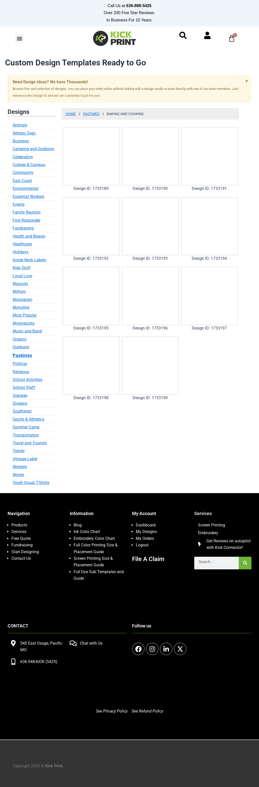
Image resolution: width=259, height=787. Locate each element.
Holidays (20, 251)
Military (19, 291)
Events (19, 204)
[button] (19, 38)
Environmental (25, 188)
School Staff (24, 387)
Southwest (22, 411)
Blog (78, 525)
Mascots (20, 283)
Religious (21, 371)
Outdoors (21, 347)
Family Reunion (26, 212)
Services (18, 531)
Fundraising (23, 228)
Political (20, 363)
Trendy (19, 450)
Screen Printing (211, 525)
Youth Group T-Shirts (31, 482)
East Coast (22, 180)
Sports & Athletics (28, 419)
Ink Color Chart (87, 531)
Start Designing (25, 551)
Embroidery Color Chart (95, 538)
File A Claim (148, 559)
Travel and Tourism (30, 443)
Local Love (22, 275)
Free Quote (21, 538)
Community (23, 172)
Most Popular (25, 315)
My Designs (146, 531)
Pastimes (22, 355)
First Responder (26, 220)
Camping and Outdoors (33, 148)
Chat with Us (91, 643)
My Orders (145, 538)
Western (20, 466)
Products (19, 525)
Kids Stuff (22, 267)
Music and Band (27, 331)
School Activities (27, 379)
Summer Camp (26, 427)
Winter (18, 474)
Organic (20, 339)
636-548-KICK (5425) (38, 661)
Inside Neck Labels (29, 260)
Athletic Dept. (24, 133)
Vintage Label (25, 458)
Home (71, 114)
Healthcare (22, 244)
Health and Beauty (29, 236)
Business (21, 141)
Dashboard (146, 525)
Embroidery (208, 532)
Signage (20, 395)
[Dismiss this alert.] (247, 81)
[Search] (245, 563)
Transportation (26, 435)
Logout (142, 545)
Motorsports (23, 323)
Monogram (22, 299)
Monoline (21, 307)
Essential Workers (28, 196)
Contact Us (21, 558)
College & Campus (29, 164)
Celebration (23, 157)
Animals (20, 125)
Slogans (20, 403)
